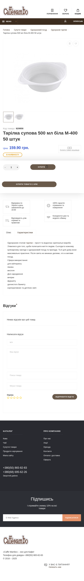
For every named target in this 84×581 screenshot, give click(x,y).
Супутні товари (10, 452)
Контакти (48, 456)
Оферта (47, 464)
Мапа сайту (8, 460)
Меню (6, 23)
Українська (74, 23)
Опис (8, 234)
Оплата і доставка (52, 460)
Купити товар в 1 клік (26, 186)
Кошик (78, 12)
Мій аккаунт (58, 22)
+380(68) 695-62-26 (15, 476)
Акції (46, 447)
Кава (5, 443)
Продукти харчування (12, 456)
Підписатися (71, 523)
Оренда (47, 452)
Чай (4, 447)
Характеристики (25, 234)
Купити (43, 168)
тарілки (30, 245)
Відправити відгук (64, 401)
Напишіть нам (55, 573)
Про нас (47, 443)
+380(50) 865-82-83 (15, 472)
